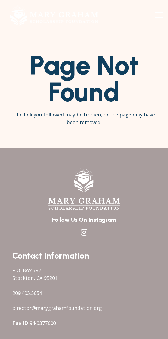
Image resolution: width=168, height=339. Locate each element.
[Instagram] (84, 232)
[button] (159, 15)
